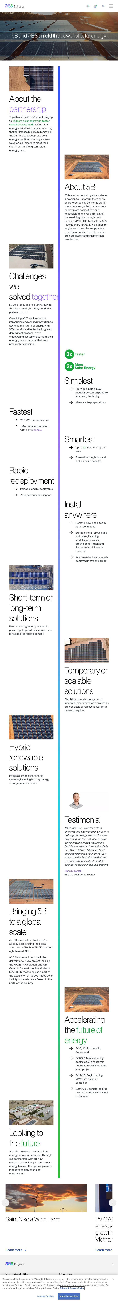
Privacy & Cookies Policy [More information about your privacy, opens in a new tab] (72, 1288)
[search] (103, 6)
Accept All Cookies (68, 1296)
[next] (112, 1202)
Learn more (16, 1250)
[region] (59, 1288)
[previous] (5, 1202)
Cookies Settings (45, 1296)
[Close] (113, 1279)
